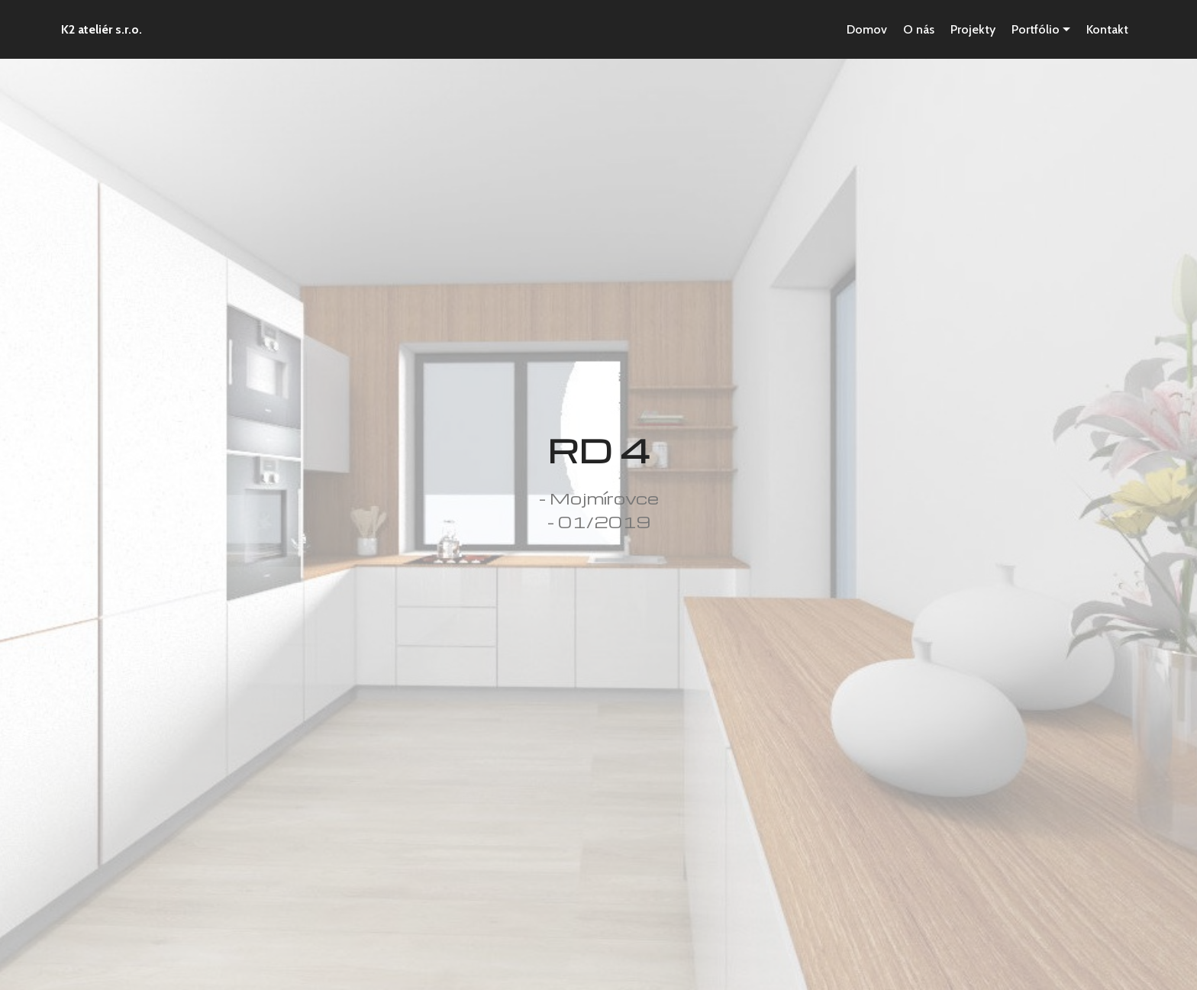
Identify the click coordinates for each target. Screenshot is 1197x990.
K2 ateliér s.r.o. (101, 29)
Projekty (972, 29)
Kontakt (1107, 29)
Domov (867, 29)
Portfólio (1035, 29)
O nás (918, 29)
